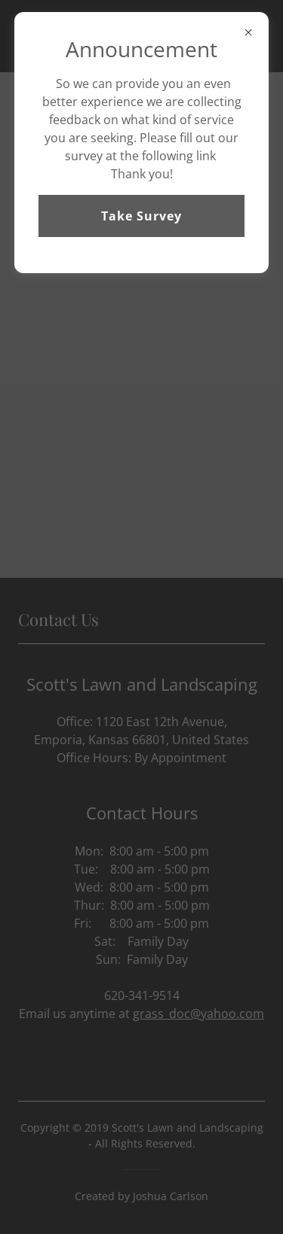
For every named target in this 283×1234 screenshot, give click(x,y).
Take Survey (141, 216)
